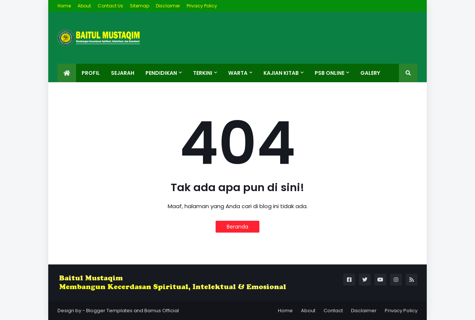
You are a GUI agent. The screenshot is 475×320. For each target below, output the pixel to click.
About (84, 6)
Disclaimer (168, 6)
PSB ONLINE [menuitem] (329, 73)
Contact (333, 310)
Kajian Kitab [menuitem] (281, 73)
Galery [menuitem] (370, 73)
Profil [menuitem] (91, 73)
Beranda (237, 226)
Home (64, 6)
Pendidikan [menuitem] (161, 73)
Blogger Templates (109, 310)
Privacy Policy (202, 6)
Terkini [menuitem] (202, 73)
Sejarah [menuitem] (122, 73)
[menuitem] (67, 73)
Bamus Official (161, 310)
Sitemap (139, 6)
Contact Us (110, 6)
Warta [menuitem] (238, 73)
